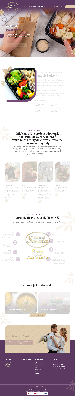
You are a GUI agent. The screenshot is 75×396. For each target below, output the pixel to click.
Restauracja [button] (55, 6)
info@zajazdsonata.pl (60, 366)
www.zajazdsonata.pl (42, 386)
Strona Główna (25, 6)
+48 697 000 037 (58, 362)
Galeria (62, 6)
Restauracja (38, 369)
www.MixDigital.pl (31, 391)
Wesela (37, 373)
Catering (37, 371)
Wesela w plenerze (39, 365)
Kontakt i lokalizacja (37, 315)
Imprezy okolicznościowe (41, 363)
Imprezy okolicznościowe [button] (39, 6)
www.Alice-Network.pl (42, 389)
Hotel (49, 6)
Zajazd (30, 6)
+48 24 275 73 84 (59, 364)
